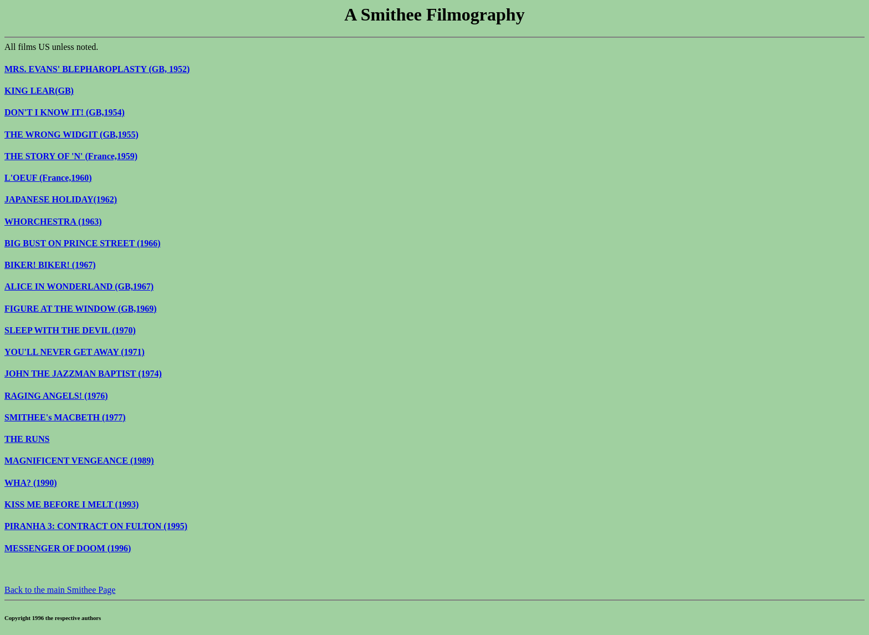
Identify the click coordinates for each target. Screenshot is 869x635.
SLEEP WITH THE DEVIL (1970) (70, 330)
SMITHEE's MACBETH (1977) (65, 417)
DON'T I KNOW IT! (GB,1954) (64, 112)
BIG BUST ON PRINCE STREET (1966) (82, 243)
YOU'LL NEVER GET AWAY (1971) (74, 352)
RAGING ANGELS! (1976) (56, 395)
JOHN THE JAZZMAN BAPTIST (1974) (83, 373)
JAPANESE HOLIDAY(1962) (60, 199)
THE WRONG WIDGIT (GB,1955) (71, 134)
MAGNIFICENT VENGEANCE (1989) (79, 460)
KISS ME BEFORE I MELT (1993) (71, 504)
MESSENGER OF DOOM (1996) (67, 548)
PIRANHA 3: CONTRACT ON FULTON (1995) (95, 526)
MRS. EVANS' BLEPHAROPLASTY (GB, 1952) (97, 69)
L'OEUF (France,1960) (48, 177)
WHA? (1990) (30, 482)
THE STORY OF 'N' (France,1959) (70, 156)
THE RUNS (26, 439)
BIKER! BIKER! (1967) (49, 265)
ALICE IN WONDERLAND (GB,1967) (79, 286)
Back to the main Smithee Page (59, 590)
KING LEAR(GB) (39, 90)
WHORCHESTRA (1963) (53, 221)
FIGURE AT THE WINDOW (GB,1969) (80, 308)
